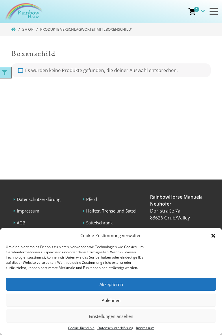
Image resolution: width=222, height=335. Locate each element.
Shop (28, 29)
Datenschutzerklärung (115, 327)
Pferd (92, 199)
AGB (21, 222)
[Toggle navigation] (214, 11)
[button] (213, 235)
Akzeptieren (111, 284)
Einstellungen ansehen (111, 316)
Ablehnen (111, 300)
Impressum (145, 327)
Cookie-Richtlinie (81, 327)
